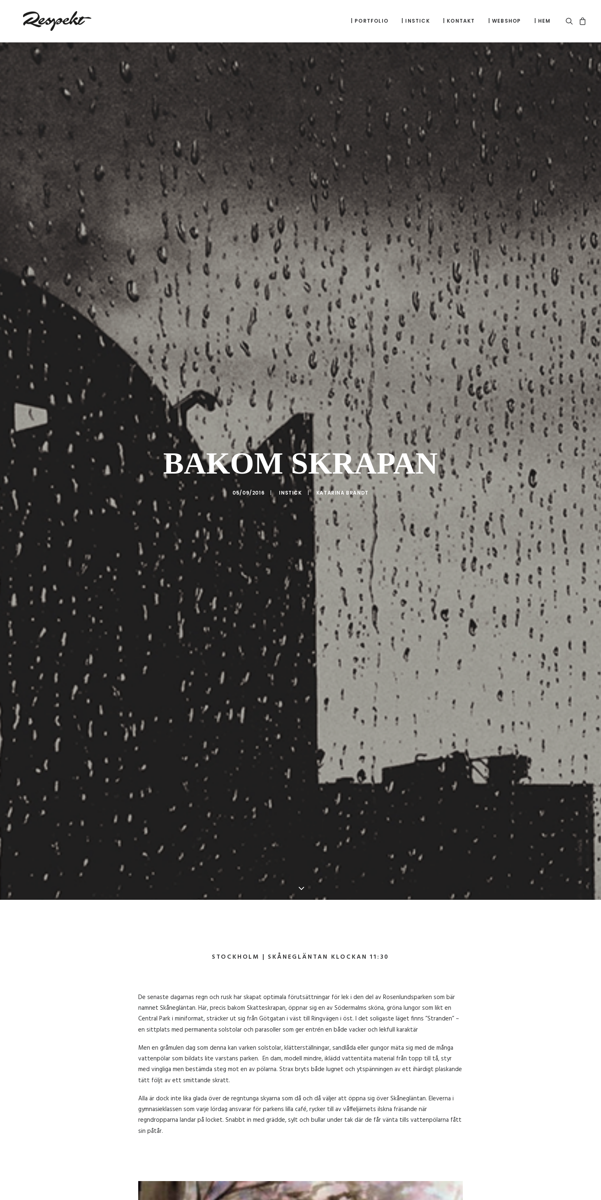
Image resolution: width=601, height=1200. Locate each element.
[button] (571, 21)
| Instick (415, 20)
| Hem (542, 20)
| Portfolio (369, 20)
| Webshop (504, 20)
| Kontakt (459, 20)
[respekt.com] (48, 21)
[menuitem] (369, 21)
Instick (290, 483)
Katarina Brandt (342, 483)
